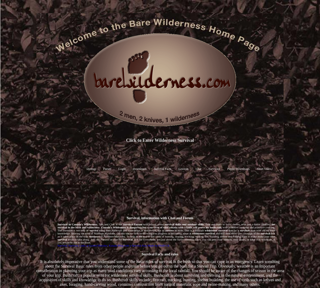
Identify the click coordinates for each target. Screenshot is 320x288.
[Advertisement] (160, 199)
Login (122, 169)
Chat (199, 169)
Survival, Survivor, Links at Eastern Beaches (83, 245)
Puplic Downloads (238, 169)
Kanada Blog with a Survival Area (128, 245)
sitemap (91, 169)
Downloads (140, 169)
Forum (107, 169)
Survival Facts (162, 169)
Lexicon (183, 169)
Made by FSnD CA (158, 245)
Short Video (264, 169)
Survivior (214, 169)
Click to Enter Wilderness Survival (160, 140)
